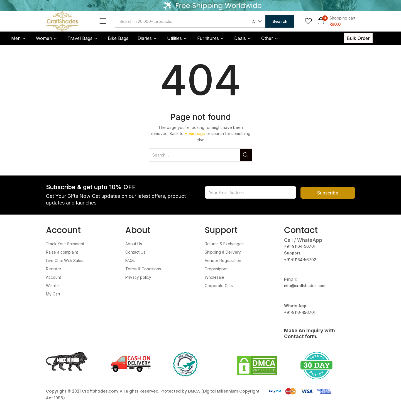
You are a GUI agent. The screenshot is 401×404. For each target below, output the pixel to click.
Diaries (148, 38)
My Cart (53, 294)
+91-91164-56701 (299, 246)
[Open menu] (104, 21)
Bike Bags (118, 38)
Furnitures (211, 38)
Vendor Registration (223, 260)
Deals (243, 38)
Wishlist (53, 285)
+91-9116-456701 (299, 312)
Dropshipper (216, 268)
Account (53, 277)
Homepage (195, 133)
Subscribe (327, 193)
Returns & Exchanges (224, 243)
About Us (133, 243)
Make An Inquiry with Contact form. (309, 333)
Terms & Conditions (143, 268)
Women (47, 38)
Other (270, 38)
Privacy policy (138, 277)
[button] (256, 21)
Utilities (177, 38)
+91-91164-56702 (300, 259)
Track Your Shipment (65, 243)
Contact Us (135, 252)
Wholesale (214, 277)
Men (19, 38)
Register (53, 268)
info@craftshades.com (304, 285)
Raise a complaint (62, 252)
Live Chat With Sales (64, 260)
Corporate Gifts (219, 285)
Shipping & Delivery (223, 252)
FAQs (130, 260)
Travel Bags (83, 38)
